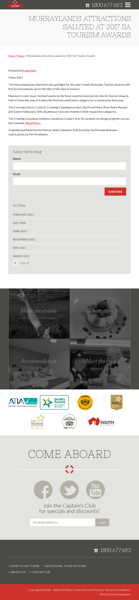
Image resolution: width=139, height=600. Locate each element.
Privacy (98, 590)
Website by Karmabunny (115, 594)
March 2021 (21, 256)
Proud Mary (29, 70)
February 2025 (23, 214)
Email (16, 174)
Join (102, 522)
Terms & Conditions (117, 590)
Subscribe (115, 191)
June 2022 (20, 231)
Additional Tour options (65, 566)
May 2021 (19, 247)
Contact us (40, 572)
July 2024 (19, 222)
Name (17, 158)
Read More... (33, 123)
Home (11, 55)
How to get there (25, 566)
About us (18, 572)
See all (21, 263)
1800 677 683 (106, 4)
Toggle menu (128, 5)
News (21, 55)
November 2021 (24, 239)
